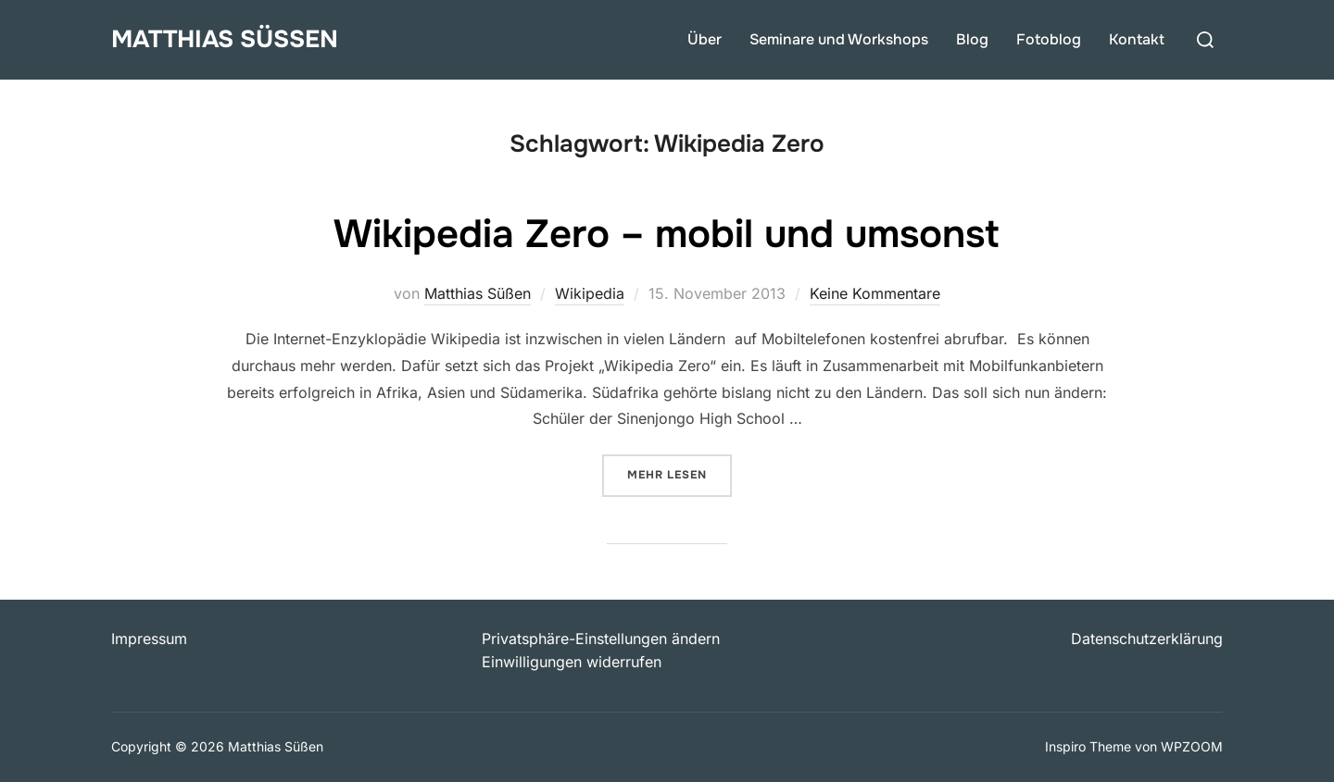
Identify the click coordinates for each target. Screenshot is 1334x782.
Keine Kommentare (875, 293)
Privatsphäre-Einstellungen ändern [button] (601, 638)
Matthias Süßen (224, 39)
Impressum (149, 638)
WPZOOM (1192, 746)
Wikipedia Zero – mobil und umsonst (666, 234)
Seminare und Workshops (838, 39)
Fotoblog (1048, 39)
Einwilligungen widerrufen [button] (571, 661)
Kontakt (1136, 39)
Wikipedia (589, 293)
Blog (972, 39)
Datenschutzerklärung (1147, 638)
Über (704, 39)
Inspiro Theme (1088, 746)
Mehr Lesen (679, 473)
